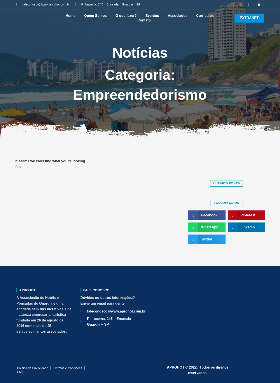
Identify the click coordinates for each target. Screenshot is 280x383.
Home (70, 16)
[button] (259, 4)
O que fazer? (126, 16)
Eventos (152, 16)
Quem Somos (95, 16)
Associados (177, 16)
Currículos (205, 16)
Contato (143, 20)
